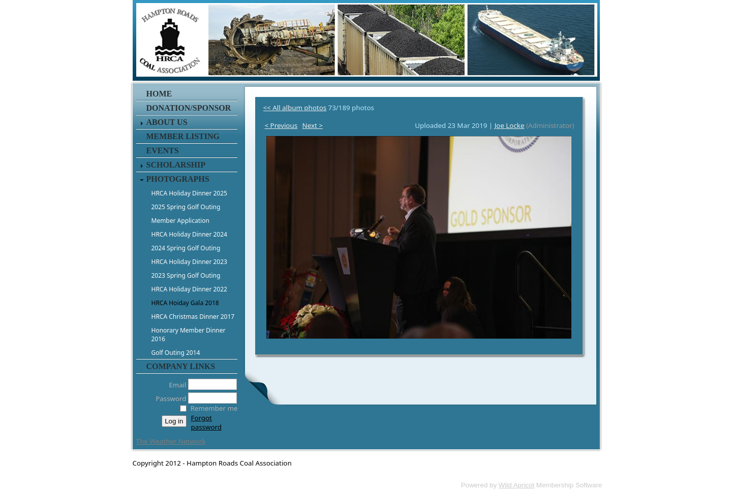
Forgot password (206, 422)
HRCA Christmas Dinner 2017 (193, 316)
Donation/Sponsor (188, 108)
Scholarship (175, 164)
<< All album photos (295, 107)
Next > (312, 125)
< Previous (281, 125)
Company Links (181, 366)
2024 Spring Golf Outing (186, 248)
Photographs (177, 179)
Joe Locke (510, 125)
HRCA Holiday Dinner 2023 (189, 261)
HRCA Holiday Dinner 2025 (189, 193)
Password (168, 398)
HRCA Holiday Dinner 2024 (189, 234)
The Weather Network (171, 441)
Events (162, 150)
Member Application (180, 220)
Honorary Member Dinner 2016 (188, 334)
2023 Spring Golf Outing (186, 275)
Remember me (214, 408)
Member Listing (183, 136)
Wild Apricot (516, 485)
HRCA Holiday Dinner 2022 (189, 289)
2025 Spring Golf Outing (186, 207)
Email (174, 384)
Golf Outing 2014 (175, 352)
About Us (167, 122)
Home (159, 93)
